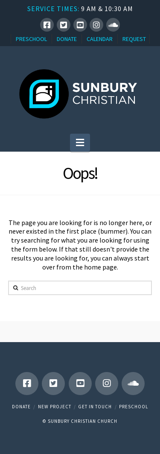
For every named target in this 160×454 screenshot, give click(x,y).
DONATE (67, 39)
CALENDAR (100, 39)
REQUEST (134, 39)
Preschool (133, 407)
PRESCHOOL (31, 39)
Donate (21, 407)
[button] (80, 143)
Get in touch (95, 407)
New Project (54, 407)
